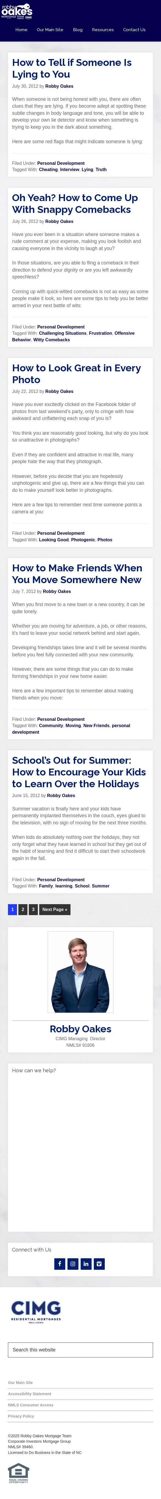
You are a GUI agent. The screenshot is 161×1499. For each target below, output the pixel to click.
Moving (73, 725)
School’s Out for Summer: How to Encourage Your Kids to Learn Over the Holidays (79, 771)
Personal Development (61, 163)
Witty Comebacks (51, 339)
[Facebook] (59, 1264)
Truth (101, 169)
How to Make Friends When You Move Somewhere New (77, 573)
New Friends (96, 725)
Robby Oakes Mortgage (80, 11)
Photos (104, 539)
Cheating (48, 169)
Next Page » (55, 909)
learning (63, 886)
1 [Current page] (12, 909)
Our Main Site (20, 1382)
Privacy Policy (21, 1416)
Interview (69, 169)
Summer (100, 886)
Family (46, 886)
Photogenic (83, 539)
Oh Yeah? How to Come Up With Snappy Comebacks (75, 203)
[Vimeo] (99, 1264)
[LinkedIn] (86, 1264)
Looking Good (54, 539)
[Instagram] (72, 1264)
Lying (87, 169)
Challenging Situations (62, 333)
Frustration (100, 333)
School (82, 886)
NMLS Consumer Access (30, 1405)
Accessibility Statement (29, 1394)
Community (51, 725)
